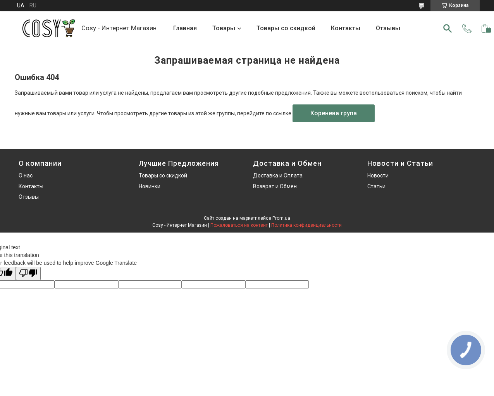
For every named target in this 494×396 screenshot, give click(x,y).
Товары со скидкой (285, 28)
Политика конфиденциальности (306, 225)
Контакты (345, 28)
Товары (223, 28)
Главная (185, 28)
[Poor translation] (28, 273)
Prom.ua (281, 218)
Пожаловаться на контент (239, 225)
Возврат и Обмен (275, 186)
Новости (378, 175)
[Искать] (447, 28)
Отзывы (388, 28)
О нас (26, 175)
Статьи (376, 186)
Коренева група (333, 113)
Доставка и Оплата (278, 175)
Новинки (149, 186)
